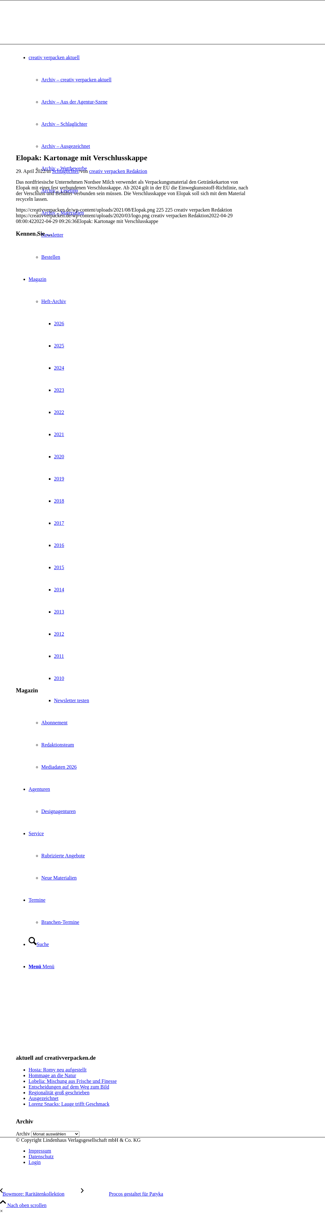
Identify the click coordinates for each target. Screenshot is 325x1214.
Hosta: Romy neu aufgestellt (58, 1069)
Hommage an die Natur (52, 1075)
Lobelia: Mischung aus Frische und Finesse (73, 1081)
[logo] (63, 30)
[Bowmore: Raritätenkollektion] (40, 1194)
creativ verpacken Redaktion (118, 171)
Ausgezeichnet (43, 1098)
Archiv (23, 1133)
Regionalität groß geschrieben (59, 1092)
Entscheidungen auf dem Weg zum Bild (69, 1087)
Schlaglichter (65, 171)
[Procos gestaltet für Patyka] (122, 1194)
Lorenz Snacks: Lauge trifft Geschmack (69, 1104)
